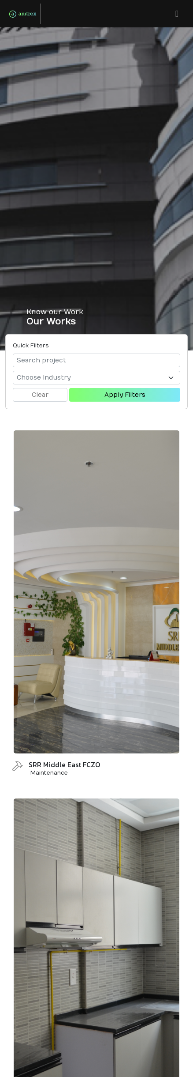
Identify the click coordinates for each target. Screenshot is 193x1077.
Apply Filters (124, 395)
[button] (177, 14)
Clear (40, 395)
